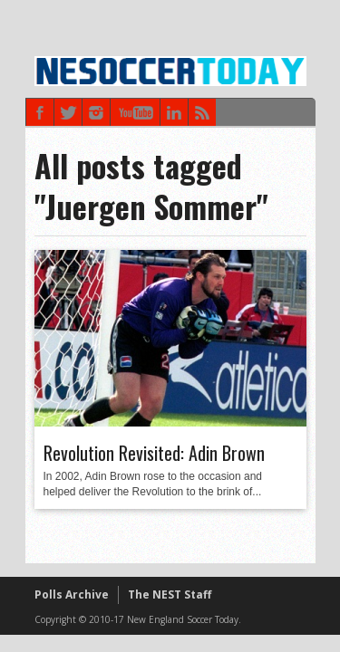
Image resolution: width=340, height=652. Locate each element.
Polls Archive (71, 594)
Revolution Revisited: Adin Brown (154, 452)
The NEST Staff (169, 594)
